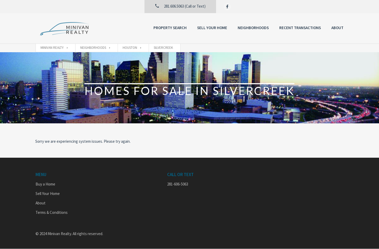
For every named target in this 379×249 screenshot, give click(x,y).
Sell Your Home (212, 27)
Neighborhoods (253, 27)
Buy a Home (45, 184)
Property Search (170, 27)
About (337, 27)
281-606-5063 (177, 184)
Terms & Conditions (52, 212)
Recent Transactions (300, 27)
